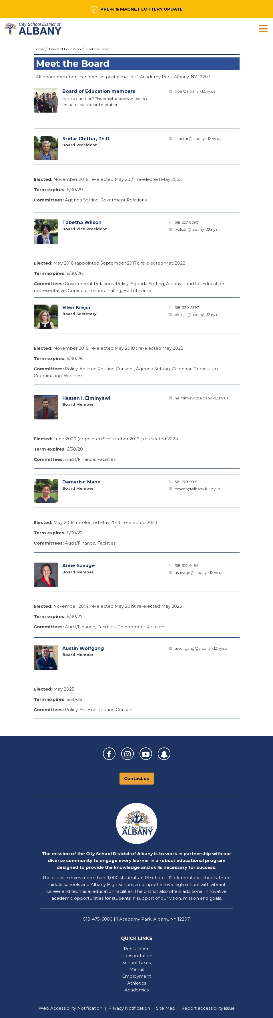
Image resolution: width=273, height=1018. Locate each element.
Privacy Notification (129, 1008)
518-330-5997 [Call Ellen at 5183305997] (187, 307)
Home (39, 49)
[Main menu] (263, 28)
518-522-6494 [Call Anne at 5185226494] (186, 565)
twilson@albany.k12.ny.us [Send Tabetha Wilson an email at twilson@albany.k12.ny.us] (197, 229)
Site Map (165, 1008)
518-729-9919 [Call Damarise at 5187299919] (186, 481)
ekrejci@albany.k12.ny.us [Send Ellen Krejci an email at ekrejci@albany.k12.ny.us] (197, 314)
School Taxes (136, 962)
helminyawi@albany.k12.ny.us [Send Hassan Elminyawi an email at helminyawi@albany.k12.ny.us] (201, 398)
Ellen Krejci (76, 307)
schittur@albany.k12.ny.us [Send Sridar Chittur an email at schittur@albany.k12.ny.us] (198, 138)
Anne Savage (78, 565)
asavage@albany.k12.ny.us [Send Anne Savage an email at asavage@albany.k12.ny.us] (199, 572)
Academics (137, 990)
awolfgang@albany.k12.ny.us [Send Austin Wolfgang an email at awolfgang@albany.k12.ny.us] (201, 648)
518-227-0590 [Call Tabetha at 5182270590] (186, 222)
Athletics (136, 983)
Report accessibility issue (208, 1008)
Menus (136, 969)
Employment (136, 976)
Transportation (136, 955)
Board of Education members (98, 91)
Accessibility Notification (76, 1008)
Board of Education (65, 49)
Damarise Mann (81, 482)
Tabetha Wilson (81, 222)
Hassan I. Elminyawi (86, 398)
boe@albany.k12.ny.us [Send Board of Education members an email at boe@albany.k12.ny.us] (195, 91)
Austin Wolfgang (83, 648)
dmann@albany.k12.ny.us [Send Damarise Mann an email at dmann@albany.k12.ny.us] (197, 489)
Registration (137, 948)
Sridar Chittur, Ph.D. (86, 138)
